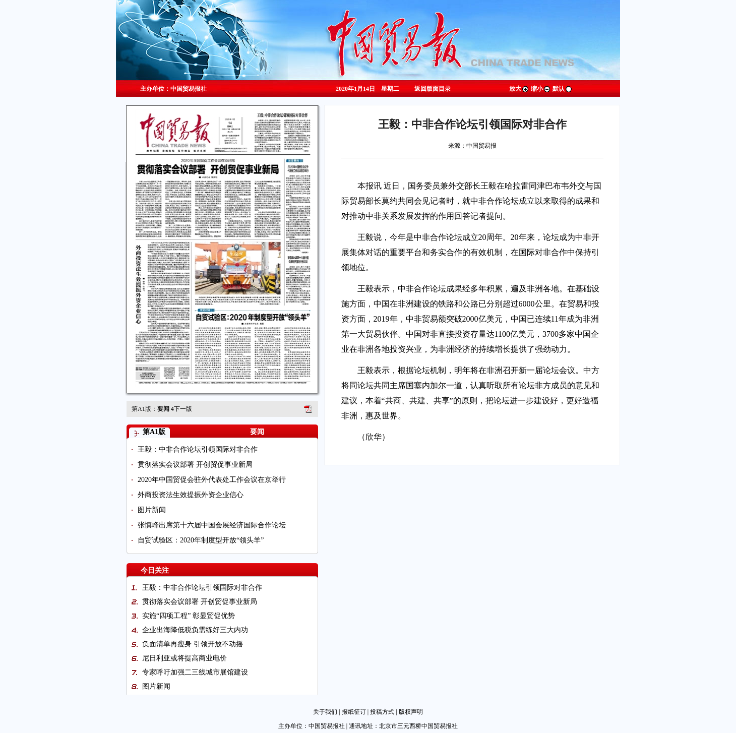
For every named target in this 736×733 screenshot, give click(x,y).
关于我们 (325, 711)
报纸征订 (354, 711)
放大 (519, 88)
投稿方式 (382, 711)
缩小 (541, 88)
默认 (563, 88)
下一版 (181, 408)
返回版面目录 (432, 88)
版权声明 (411, 711)
